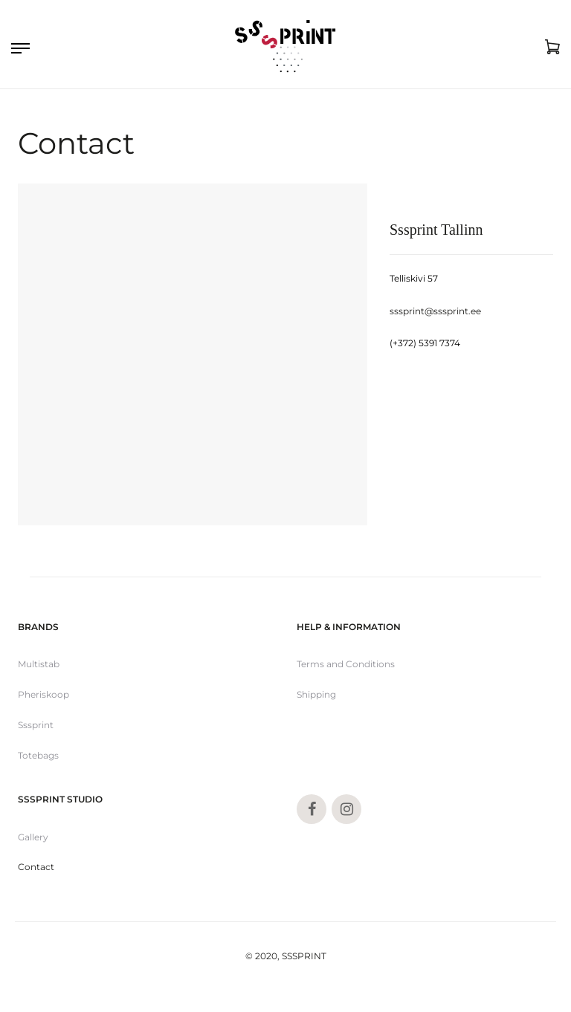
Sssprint (36, 724)
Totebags (38, 755)
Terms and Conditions (346, 663)
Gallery (33, 837)
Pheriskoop (43, 694)
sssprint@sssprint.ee (435, 311)
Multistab (38, 663)
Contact (36, 866)
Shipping (316, 694)
